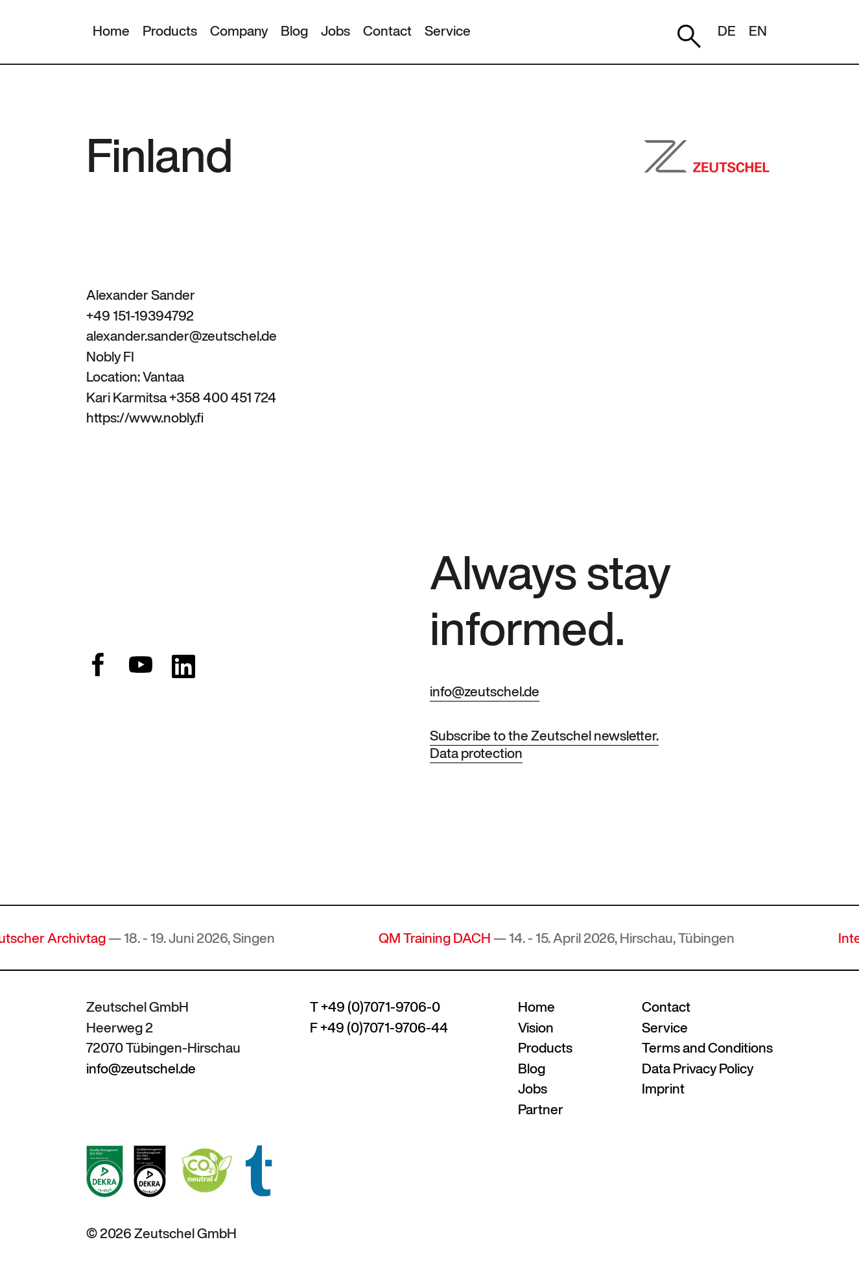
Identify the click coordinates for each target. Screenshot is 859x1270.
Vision (536, 1027)
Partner (540, 1109)
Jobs (335, 30)
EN (758, 30)
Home (111, 30)
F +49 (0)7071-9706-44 (379, 1027)
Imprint (663, 1088)
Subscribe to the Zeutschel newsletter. (544, 735)
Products (170, 30)
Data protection (476, 753)
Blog (294, 30)
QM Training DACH (441, 938)
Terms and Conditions (707, 1047)
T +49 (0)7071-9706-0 (375, 1006)
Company (239, 30)
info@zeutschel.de (484, 691)
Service (448, 30)
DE (727, 30)
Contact (387, 30)
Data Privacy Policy (697, 1068)
